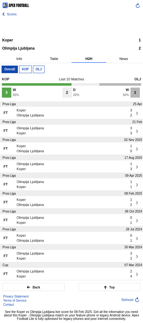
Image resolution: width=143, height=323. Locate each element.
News (123, 59)
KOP (25, 69)
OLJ (39, 69)
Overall (9, 69)
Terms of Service (14, 300)
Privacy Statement (16, 296)
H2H (88, 59)
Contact (8, 304)
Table (54, 59)
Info (19, 59)
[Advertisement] (71, 27)
